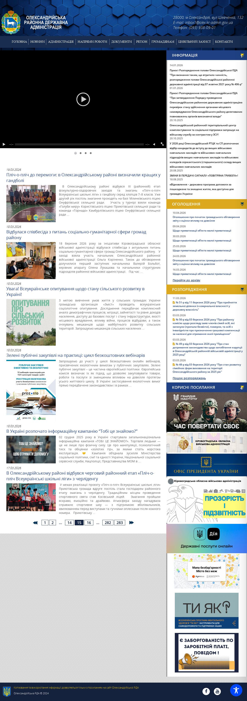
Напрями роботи (92, 42)
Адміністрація (60, 42)
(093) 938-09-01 (202, 27)
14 (69, 522)
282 (108, 522)
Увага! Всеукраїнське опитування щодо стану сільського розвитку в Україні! (75, 291)
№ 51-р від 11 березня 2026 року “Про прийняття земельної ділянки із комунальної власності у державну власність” (205, 306)
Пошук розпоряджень (189, 378)
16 (89, 522)
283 (120, 522)
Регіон (141, 42)
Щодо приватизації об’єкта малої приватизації (202, 230)
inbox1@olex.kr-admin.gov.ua (209, 22)
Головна (19, 42)
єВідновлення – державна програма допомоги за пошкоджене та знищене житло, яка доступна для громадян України (202, 189)
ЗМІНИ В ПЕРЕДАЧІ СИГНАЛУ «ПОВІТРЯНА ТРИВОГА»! (204, 175)
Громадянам (163, 42)
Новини (37, 42)
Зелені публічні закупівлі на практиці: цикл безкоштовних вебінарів (75, 355)
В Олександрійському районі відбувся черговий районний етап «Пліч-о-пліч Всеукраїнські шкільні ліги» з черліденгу (80, 476)
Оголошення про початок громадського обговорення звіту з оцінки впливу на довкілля (206, 218)
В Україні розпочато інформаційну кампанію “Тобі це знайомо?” (71, 431)
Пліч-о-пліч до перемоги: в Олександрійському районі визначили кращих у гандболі (83, 177)
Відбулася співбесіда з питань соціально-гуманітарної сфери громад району (76, 234)
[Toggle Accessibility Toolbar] (236, 690)
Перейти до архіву (186, 280)
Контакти (224, 42)
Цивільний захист (194, 42)
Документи (121, 42)
